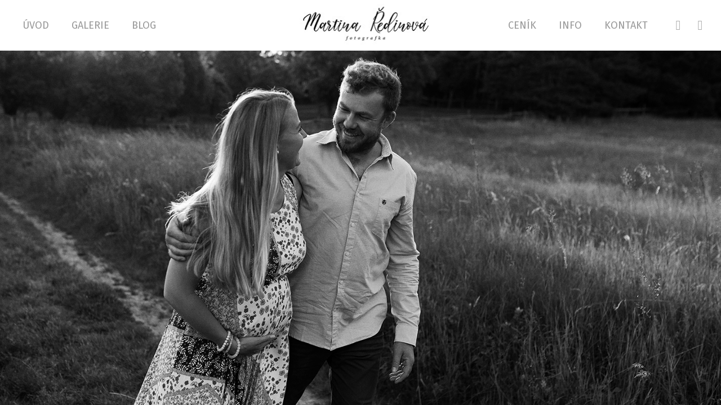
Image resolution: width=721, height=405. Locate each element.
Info (570, 25)
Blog (144, 25)
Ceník (522, 25)
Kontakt (626, 25)
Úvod (36, 25)
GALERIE (90, 25)
